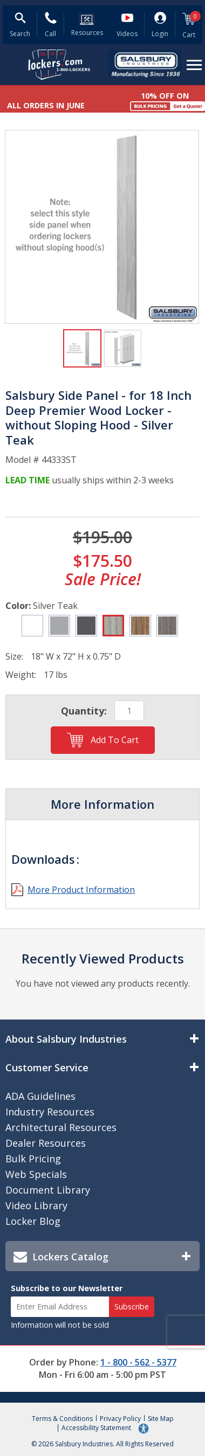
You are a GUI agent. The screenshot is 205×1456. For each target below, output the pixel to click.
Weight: (20, 675)
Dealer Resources (45, 1142)
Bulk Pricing (33, 1158)
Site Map (161, 1418)
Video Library (36, 1205)
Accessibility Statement (97, 1427)
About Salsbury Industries (66, 1038)
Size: (14, 656)
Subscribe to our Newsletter (66, 1288)
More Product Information (81, 890)
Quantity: (84, 710)
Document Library (47, 1189)
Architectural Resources (61, 1127)
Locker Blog (32, 1221)
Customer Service (46, 1067)
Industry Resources (49, 1111)
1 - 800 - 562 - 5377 (138, 1362)
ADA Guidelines (40, 1096)
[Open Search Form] (20, 26)
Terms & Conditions (62, 1418)
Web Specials (36, 1174)
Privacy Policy (120, 1418)
